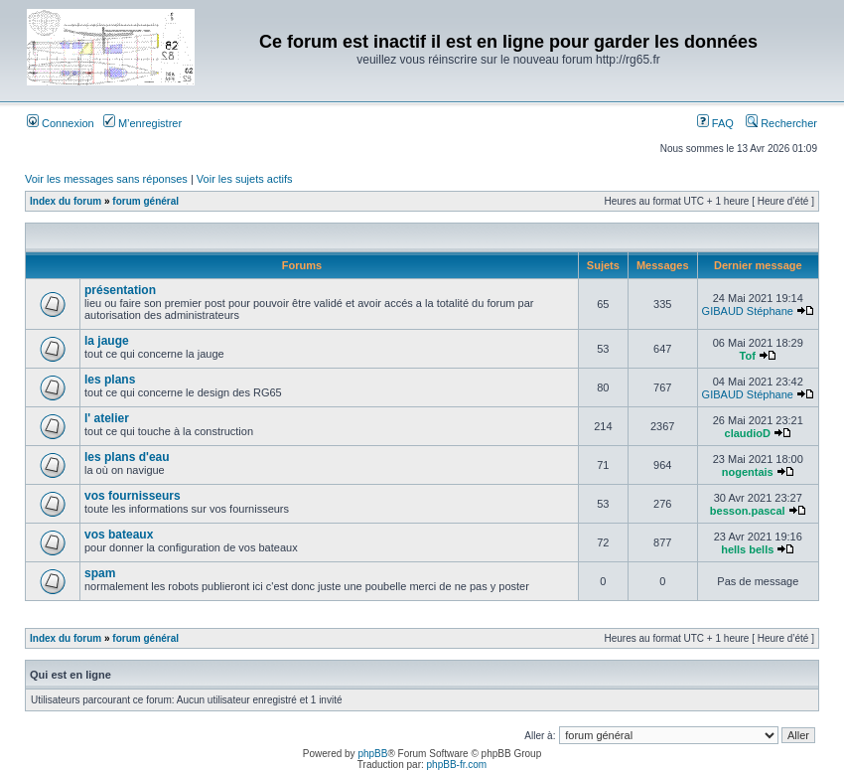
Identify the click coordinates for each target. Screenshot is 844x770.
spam (99, 573)
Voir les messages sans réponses (106, 179)
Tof (748, 356)
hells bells (747, 549)
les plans (109, 379)
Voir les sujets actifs (245, 179)
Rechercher (781, 123)
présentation (120, 290)
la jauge (106, 341)
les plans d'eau (127, 457)
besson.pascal (747, 511)
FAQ (715, 123)
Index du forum (65, 201)
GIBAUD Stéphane (747, 311)
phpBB (372, 753)
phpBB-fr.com (457, 764)
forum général (145, 201)
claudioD (748, 433)
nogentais (748, 472)
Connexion (60, 123)
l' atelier (106, 418)
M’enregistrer (142, 123)
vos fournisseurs (132, 496)
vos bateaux (118, 534)
